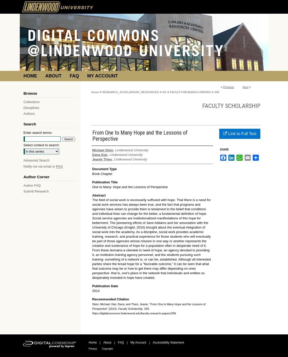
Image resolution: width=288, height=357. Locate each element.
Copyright (107, 348)
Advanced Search (37, 160)
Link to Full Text (239, 134)
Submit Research (36, 191)
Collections (32, 102)
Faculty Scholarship (231, 105)
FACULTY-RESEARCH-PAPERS (190, 92)
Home (95, 92)
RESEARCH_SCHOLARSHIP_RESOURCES (131, 92)
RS (164, 92)
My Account (138, 342)
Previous (228, 87)
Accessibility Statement (168, 342)
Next (245, 87)
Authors (29, 114)
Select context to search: (42, 145)
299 (216, 92)
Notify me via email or (43, 166)
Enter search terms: (38, 133)
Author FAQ (32, 185)
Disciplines (31, 108)
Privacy (93, 348)
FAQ (121, 342)
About (107, 342)
